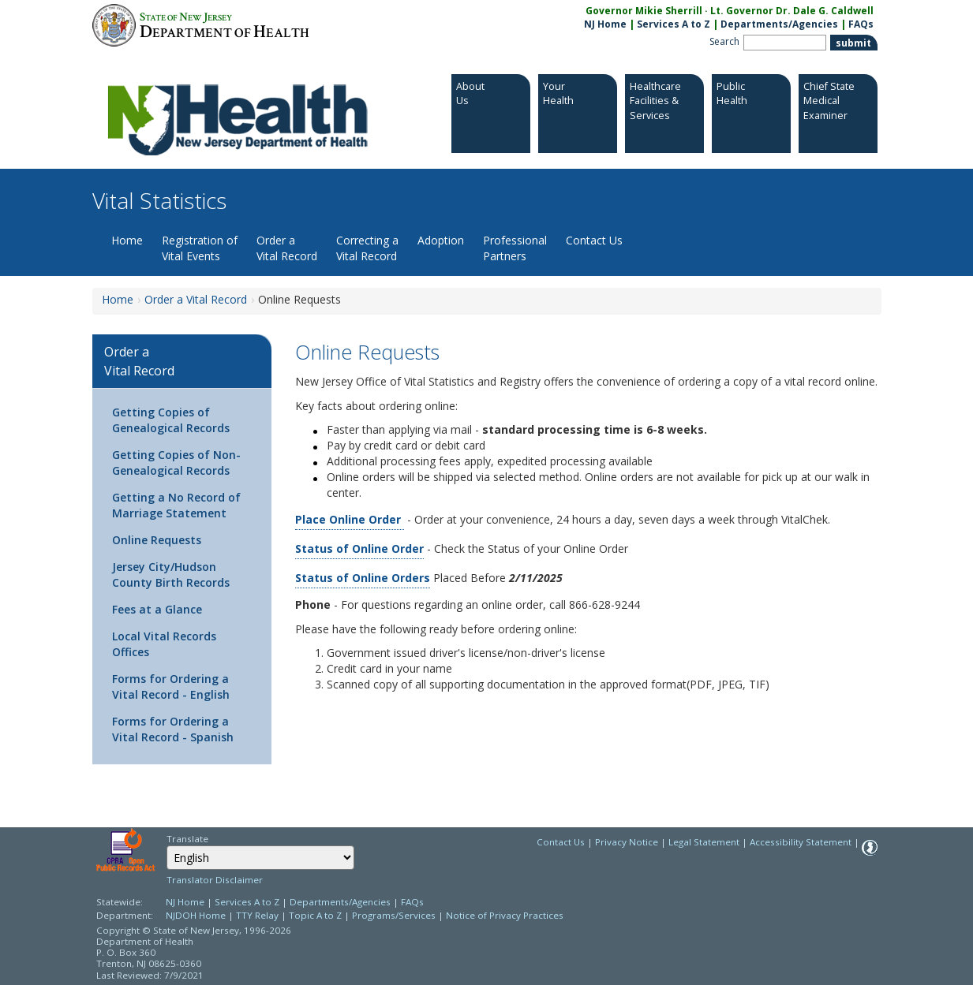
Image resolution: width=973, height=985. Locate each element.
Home (127, 240)
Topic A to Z (315, 915)
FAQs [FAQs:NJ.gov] (861, 24)
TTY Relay (258, 915)
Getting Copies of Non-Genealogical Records (176, 462)
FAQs (412, 902)
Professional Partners (515, 248)
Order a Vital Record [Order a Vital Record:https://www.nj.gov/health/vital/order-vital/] (195, 299)
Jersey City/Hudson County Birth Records (171, 574)
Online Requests (156, 539)
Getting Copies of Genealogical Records (171, 420)
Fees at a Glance (157, 609)
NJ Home (605, 24)
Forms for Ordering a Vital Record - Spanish (173, 729)
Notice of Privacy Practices (504, 915)
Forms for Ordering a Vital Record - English (171, 686)
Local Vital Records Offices (164, 644)
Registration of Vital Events (200, 248)
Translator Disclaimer (215, 880)
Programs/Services (394, 915)
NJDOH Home (196, 915)
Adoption (440, 240)
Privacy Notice (626, 842)
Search (724, 41)
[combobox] (260, 857)
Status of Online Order (359, 548)
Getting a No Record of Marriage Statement (176, 505)
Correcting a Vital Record (367, 248)
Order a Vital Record (286, 248)
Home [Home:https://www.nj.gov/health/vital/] (117, 299)
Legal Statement (703, 842)
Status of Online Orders (362, 577)
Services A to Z (673, 24)
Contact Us (594, 240)
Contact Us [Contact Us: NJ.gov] (561, 842)
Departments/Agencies (779, 24)
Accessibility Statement (800, 842)
